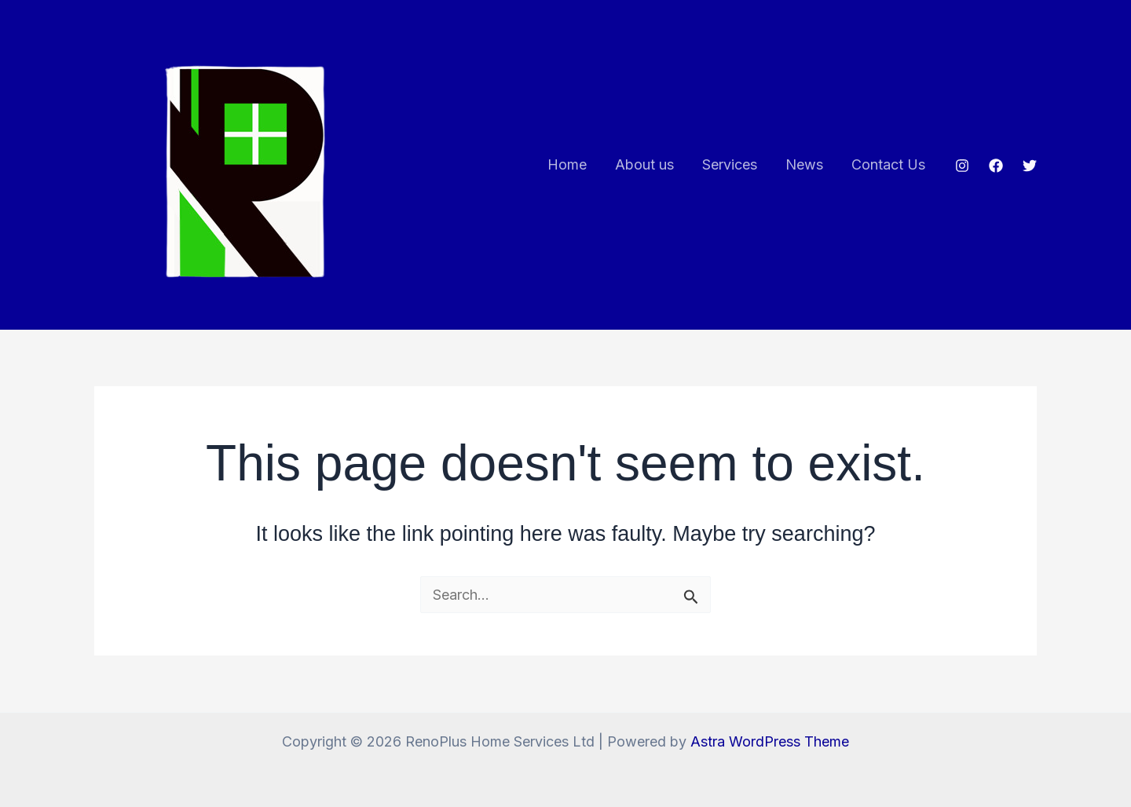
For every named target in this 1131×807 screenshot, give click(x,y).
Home (567, 164)
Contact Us (888, 164)
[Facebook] (996, 166)
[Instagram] (962, 166)
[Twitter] (1030, 166)
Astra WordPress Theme (769, 741)
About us (644, 164)
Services (729, 164)
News (804, 164)
